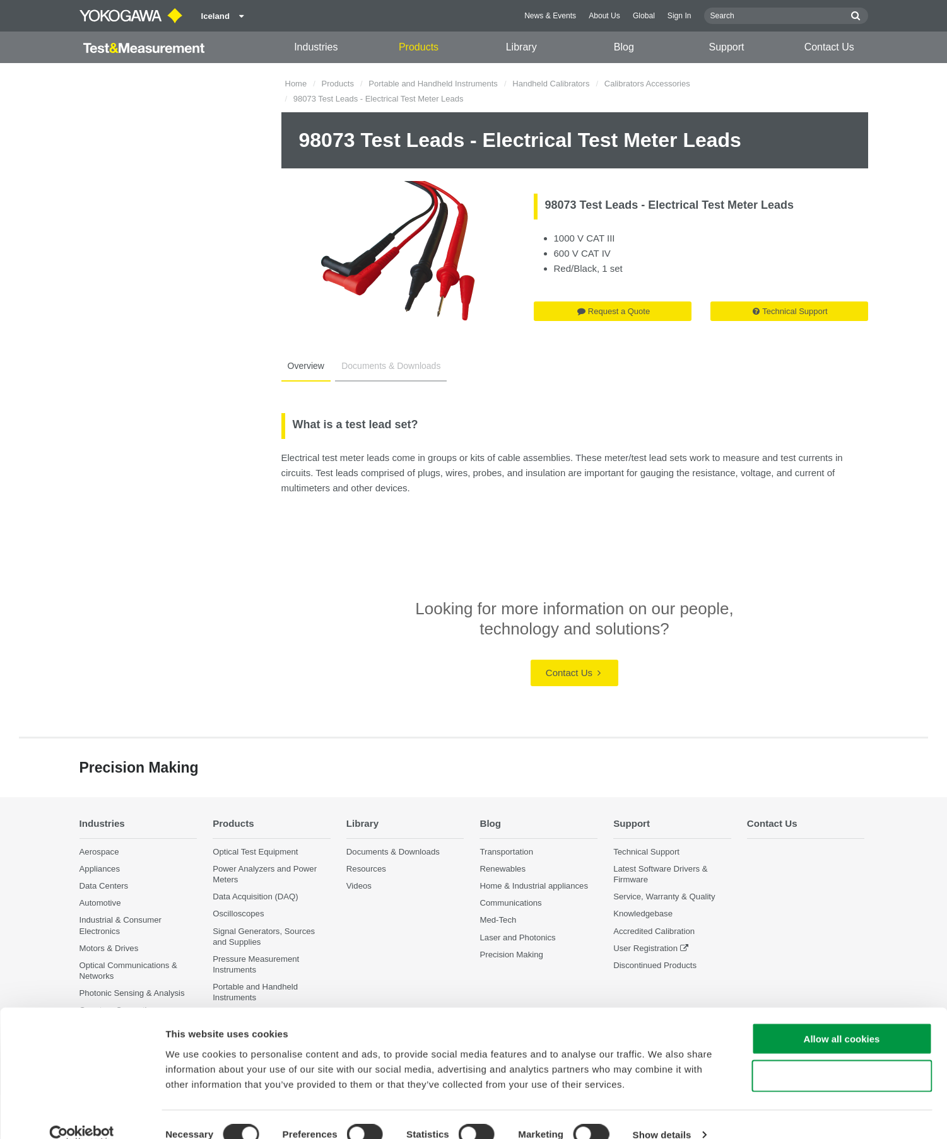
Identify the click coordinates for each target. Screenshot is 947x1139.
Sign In (679, 15)
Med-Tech (497, 920)
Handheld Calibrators (550, 83)
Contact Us (829, 47)
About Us (604, 15)
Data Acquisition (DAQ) (255, 897)
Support (726, 47)
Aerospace (99, 851)
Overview (304, 366)
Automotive (100, 903)
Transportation (506, 851)
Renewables (502, 868)
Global (644, 15)
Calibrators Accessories (647, 83)
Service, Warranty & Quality (664, 897)
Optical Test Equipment (255, 851)
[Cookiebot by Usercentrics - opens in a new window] (81, 1114)
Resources (366, 868)
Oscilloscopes (238, 914)
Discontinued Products (655, 965)
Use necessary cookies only (842, 1055)
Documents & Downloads (387, 366)
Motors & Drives (109, 948)
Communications (510, 903)
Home (296, 83)
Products (418, 47)
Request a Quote (613, 311)
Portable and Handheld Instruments (433, 83)
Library (521, 47)
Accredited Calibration (654, 931)
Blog (624, 47)
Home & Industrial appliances (533, 886)
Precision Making (511, 954)
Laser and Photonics (517, 937)
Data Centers (104, 886)
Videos (359, 886)
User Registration (645, 948)
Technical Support (790, 311)
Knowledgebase (643, 914)
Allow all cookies (842, 1018)
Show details (662, 1114)
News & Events (550, 15)
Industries (316, 47)
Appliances (100, 868)
